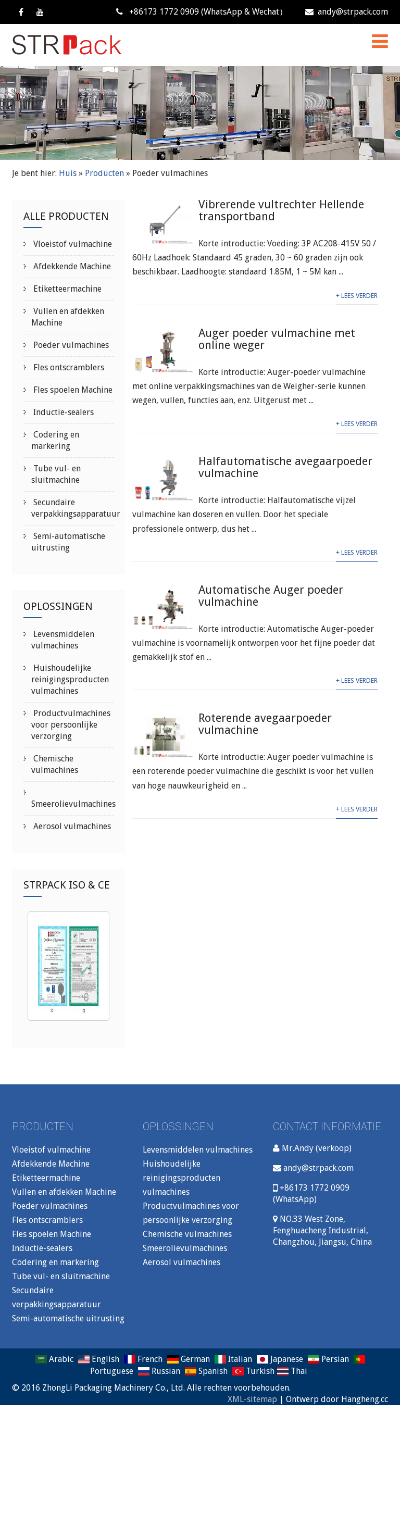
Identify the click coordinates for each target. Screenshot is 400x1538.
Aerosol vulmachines (71, 826)
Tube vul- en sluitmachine (61, 1276)
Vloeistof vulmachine (71, 244)
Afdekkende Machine (71, 266)
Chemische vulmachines (187, 1234)
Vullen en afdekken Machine (64, 1192)
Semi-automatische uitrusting (68, 1318)
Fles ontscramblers (67, 367)
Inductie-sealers (62, 412)
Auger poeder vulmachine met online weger (276, 339)
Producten (104, 173)
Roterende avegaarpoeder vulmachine (265, 723)
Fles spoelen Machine (72, 390)
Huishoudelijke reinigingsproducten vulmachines (70, 679)
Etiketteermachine (66, 289)
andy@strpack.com (346, 12)
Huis (68, 173)
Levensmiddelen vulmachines (198, 1150)
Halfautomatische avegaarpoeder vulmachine (285, 467)
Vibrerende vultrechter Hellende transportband (281, 210)
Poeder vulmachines (70, 345)
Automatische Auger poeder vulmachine (270, 595)
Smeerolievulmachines (73, 804)
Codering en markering (55, 1262)
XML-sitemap (252, 1399)
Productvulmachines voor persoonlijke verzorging (70, 724)
